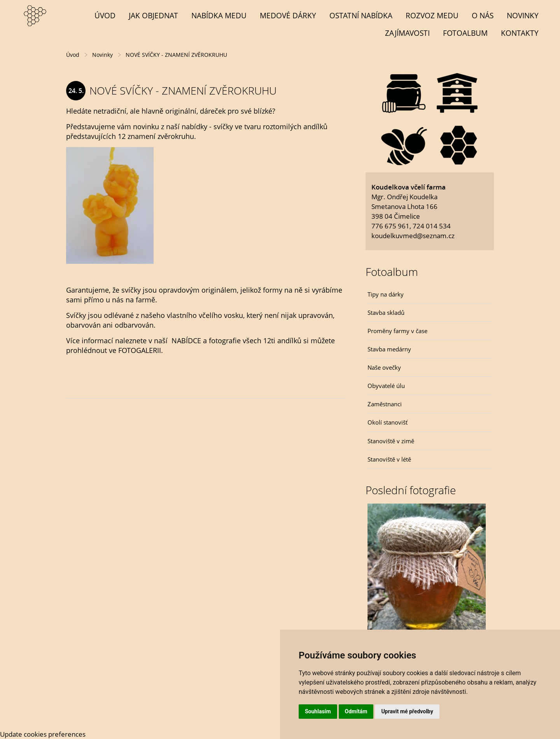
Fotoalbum (465, 33)
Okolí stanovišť (388, 422)
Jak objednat (153, 15)
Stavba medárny (389, 349)
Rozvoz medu (432, 15)
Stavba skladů (386, 312)
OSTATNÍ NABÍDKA (360, 15)
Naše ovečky (384, 367)
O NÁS (483, 15)
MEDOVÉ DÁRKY (288, 15)
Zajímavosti (407, 33)
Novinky (523, 15)
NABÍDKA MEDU (219, 15)
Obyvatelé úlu (386, 386)
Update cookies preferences (43, 734)
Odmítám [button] (356, 711)
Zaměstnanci (385, 404)
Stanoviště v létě (389, 459)
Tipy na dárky (386, 294)
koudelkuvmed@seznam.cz (413, 235)
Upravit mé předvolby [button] (407, 711)
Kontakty (520, 33)
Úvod (105, 15)
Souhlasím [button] (318, 711)
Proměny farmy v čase (397, 331)
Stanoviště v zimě (391, 441)
